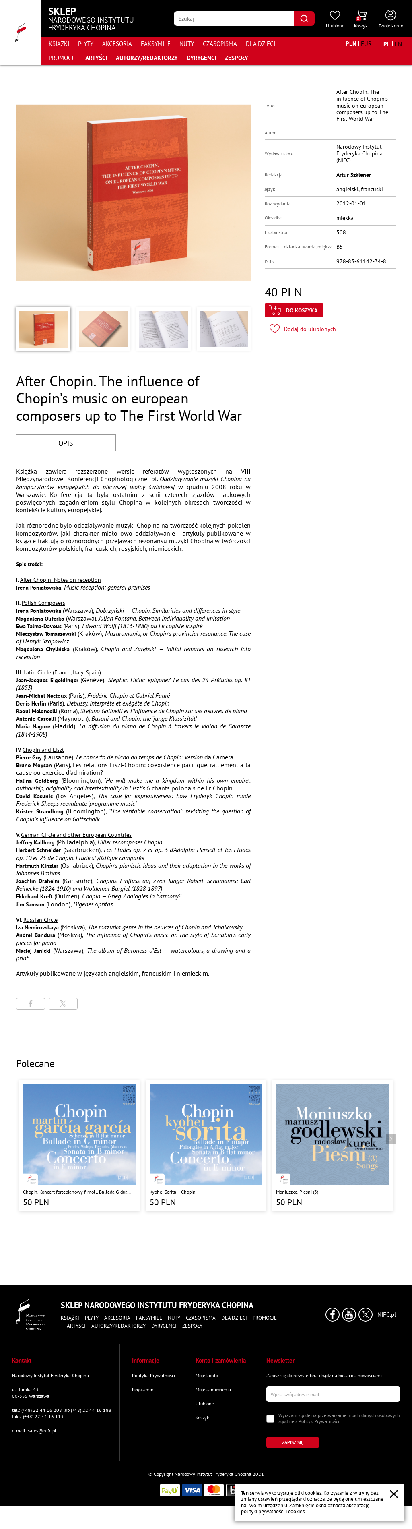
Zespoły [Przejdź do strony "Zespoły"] (236, 58)
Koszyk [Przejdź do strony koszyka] (202, 1418)
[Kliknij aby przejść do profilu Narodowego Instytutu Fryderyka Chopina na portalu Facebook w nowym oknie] (332, 1315)
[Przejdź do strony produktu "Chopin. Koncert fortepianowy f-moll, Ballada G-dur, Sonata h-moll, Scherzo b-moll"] (79, 1145)
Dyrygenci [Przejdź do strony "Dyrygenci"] (201, 58)
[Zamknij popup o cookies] (394, 1494)
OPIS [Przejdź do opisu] (65, 443)
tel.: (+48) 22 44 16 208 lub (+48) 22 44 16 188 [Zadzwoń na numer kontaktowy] (61, 1410)
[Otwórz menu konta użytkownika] (391, 19)
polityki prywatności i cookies (273, 1511)
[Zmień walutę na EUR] (366, 44)
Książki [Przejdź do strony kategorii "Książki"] (59, 44)
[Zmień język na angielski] (398, 44)
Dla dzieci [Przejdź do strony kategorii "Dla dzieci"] (260, 44)
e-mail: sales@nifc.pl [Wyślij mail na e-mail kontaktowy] (34, 1431)
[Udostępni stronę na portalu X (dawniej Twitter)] (63, 1004)
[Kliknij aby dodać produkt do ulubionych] (303, 328)
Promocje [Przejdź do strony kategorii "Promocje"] (62, 58)
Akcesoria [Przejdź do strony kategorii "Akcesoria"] (117, 44)
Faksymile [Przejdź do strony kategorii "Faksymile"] (156, 44)
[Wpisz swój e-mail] (333, 1394)
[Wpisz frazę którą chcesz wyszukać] (234, 18)
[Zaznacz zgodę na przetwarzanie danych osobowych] (270, 1419)
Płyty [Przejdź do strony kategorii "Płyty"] (85, 44)
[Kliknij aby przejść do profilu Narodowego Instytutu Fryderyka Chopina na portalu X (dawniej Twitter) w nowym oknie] (365, 1315)
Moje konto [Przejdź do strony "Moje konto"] (207, 1375)
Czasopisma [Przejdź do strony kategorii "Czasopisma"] (220, 44)
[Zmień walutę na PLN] (351, 44)
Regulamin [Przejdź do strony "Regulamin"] (143, 1389)
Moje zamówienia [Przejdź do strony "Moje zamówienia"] (213, 1389)
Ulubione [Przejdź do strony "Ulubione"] (205, 1404)
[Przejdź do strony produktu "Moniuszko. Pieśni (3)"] (332, 1145)
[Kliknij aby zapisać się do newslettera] (292, 1442)
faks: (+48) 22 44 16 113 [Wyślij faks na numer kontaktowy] (38, 1416)
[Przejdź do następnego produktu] (391, 1139)
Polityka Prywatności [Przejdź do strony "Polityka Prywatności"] (153, 1375)
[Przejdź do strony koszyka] (361, 19)
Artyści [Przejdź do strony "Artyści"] (96, 58)
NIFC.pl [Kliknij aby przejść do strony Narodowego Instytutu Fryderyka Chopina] (386, 1314)
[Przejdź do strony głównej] (20, 32)
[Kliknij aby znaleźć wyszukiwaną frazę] (304, 18)
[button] (43, 329)
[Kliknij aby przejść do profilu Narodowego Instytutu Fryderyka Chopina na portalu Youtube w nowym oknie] (349, 1315)
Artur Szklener (353, 174)
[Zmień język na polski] (386, 44)
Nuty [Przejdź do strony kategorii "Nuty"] (186, 44)
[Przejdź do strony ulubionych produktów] (335, 19)
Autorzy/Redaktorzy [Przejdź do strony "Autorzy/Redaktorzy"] (147, 58)
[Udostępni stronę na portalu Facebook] (30, 1004)
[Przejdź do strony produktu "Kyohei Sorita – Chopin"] (206, 1145)
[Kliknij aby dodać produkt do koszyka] (294, 310)
